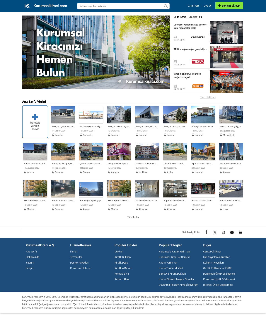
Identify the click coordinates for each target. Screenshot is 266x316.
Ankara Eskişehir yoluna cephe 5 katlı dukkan (231, 163)
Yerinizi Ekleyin (229, 5)
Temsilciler (76, 257)
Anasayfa (31, 251)
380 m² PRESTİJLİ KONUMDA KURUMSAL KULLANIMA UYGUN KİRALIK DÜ (119, 200)
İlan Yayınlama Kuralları (216, 257)
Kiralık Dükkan (123, 257)
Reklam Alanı (122, 279)
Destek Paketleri (79, 262)
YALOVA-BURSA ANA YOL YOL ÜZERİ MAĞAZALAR (35, 163)
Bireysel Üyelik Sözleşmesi (218, 284)
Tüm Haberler (208, 97)
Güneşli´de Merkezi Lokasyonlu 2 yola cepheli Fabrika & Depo (203, 126)
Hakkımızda (32, 257)
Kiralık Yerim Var (168, 262)
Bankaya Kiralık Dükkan (172, 273)
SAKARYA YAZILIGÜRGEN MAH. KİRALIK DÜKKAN (63, 163)
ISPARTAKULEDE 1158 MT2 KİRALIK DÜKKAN (203, 163)
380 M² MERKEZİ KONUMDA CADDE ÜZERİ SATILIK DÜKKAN (35, 200)
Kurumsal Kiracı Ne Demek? (174, 257)
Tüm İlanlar (133, 217)
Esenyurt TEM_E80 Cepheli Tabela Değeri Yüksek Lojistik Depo (147, 126)
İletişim (30, 268)
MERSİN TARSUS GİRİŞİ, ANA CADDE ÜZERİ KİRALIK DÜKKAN (231, 126)
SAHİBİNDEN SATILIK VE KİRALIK (231, 200)
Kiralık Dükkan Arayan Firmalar (176, 279)
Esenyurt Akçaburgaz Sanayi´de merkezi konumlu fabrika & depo (119, 126)
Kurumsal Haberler (81, 268)
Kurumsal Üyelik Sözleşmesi (219, 279)
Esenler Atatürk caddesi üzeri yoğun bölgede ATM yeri (203, 200)
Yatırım (30, 262)
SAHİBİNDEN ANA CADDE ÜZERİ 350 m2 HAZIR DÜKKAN (63, 200)
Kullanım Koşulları (213, 262)
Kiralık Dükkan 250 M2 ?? (147, 200)
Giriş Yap (193, 5)
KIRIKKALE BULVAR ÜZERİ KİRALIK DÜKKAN (147, 163)
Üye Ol (208, 5)
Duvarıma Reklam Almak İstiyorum (178, 284)
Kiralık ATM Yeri (123, 268)
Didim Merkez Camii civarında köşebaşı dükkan (175, 163)
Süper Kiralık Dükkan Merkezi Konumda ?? (175, 200)
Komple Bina (122, 273)
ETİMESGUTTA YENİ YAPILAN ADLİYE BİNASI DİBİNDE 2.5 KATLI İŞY (91, 200)
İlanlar (73, 251)
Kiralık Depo (121, 262)
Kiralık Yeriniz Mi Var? (171, 268)
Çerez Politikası (212, 251)
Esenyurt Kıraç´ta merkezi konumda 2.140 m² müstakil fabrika (175, 126)
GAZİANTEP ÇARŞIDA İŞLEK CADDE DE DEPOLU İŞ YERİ (91, 126)
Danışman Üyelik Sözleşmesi (219, 273)
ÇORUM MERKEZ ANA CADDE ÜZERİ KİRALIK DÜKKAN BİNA (91, 163)
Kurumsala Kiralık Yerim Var (175, 251)
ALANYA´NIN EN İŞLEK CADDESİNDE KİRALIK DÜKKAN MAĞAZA (119, 163)
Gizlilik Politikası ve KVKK (217, 268)
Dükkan (119, 251)
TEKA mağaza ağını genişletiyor (190, 49)
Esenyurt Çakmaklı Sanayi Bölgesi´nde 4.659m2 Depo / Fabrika (63, 126)
